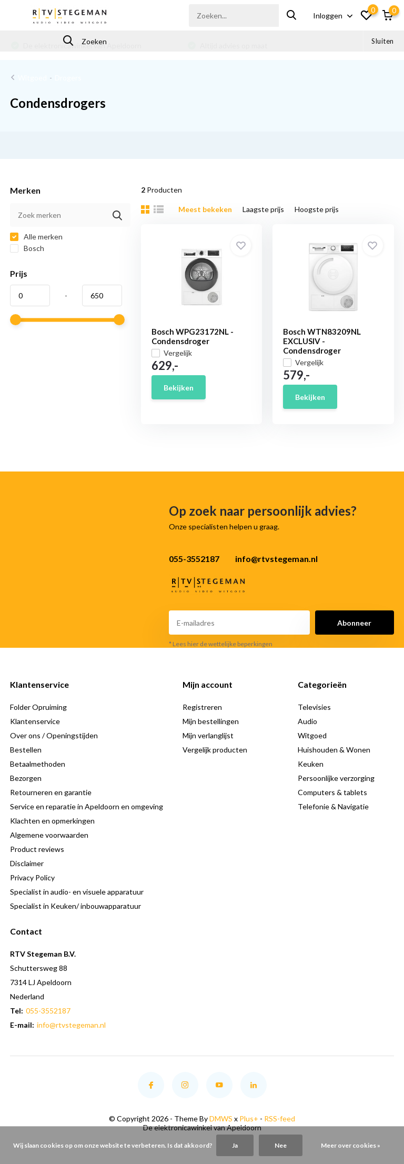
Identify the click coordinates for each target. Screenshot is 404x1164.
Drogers (68, 77)
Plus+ (248, 1118)
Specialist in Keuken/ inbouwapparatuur (75, 905)
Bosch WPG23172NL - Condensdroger (193, 336)
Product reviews (37, 849)
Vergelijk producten (215, 749)
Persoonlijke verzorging (336, 778)
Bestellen (26, 749)
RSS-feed (279, 1118)
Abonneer (354, 622)
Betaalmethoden (37, 763)
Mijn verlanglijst (208, 735)
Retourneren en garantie (51, 792)
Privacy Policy (32, 877)
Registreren (202, 707)
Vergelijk (172, 352)
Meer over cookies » (350, 1145)
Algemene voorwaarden (49, 834)
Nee (281, 1145)
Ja (235, 1145)
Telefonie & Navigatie (333, 806)
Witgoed (32, 77)
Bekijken (179, 387)
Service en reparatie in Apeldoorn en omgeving (86, 806)
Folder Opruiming (38, 707)
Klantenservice (35, 721)
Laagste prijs (263, 209)
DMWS (221, 1118)
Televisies (314, 707)
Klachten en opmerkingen (52, 820)
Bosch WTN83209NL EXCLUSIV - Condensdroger (322, 341)
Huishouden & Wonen (334, 749)
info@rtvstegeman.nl (71, 1024)
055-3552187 (48, 1010)
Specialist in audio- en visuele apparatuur (77, 891)
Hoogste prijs (317, 209)
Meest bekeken (205, 209)
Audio (307, 721)
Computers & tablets (332, 792)
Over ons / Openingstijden (54, 735)
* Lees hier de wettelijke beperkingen (220, 644)
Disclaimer (27, 863)
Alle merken (36, 236)
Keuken (311, 763)
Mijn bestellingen (211, 721)
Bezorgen (26, 778)
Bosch (27, 248)
